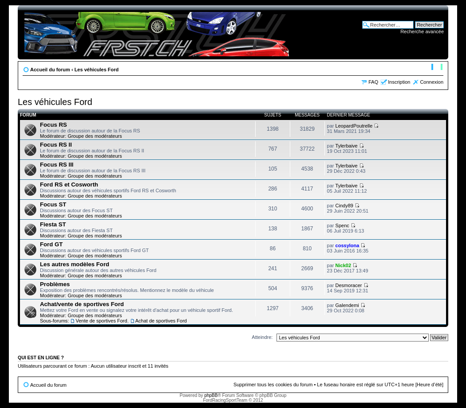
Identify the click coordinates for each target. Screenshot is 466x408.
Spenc (342, 225)
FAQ (373, 82)
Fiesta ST (53, 224)
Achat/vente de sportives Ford (82, 304)
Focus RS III (56, 164)
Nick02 (343, 265)
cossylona (347, 245)
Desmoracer (349, 285)
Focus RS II (56, 144)
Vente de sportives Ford (101, 320)
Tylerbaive (347, 145)
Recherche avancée (422, 31)
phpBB (210, 395)
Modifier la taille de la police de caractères (436, 68)
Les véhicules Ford (97, 69)
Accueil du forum (50, 69)
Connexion (431, 82)
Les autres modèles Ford (74, 264)
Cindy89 (344, 205)
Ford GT (51, 244)
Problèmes (55, 284)
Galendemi (347, 305)
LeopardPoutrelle (354, 125)
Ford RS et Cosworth (69, 184)
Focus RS (53, 124)
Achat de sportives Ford (161, 320)
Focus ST (53, 204)
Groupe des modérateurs (94, 136)
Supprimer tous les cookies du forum (273, 384)
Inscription (399, 82)
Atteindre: (262, 337)
